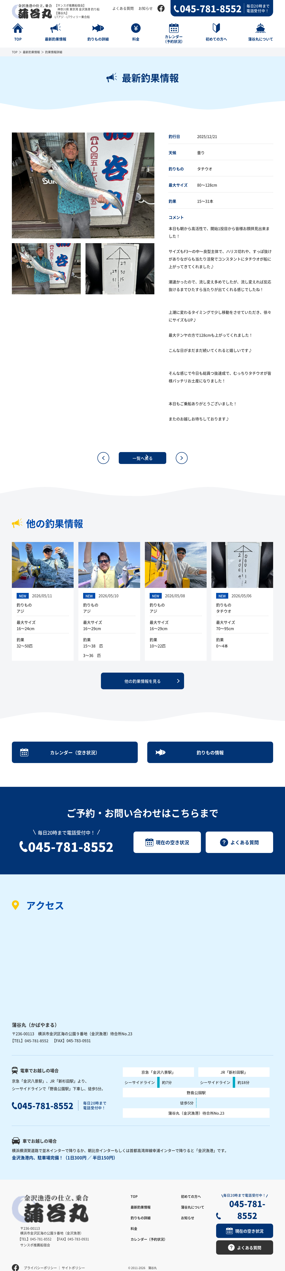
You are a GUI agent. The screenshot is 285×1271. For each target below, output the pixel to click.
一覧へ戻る (142, 458)
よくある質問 (123, 8)
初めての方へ (191, 1201)
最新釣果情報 (31, 52)
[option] (83, 185)
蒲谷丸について (192, 1212)
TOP (15, 52)
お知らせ (145, 8)
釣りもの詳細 (141, 1223)
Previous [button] (8, 185)
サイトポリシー (73, 1260)
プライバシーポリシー (40, 1260)
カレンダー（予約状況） (149, 1244)
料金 (134, 1234)
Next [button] (158, 185)
